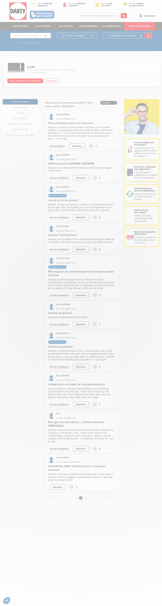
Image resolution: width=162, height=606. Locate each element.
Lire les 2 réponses (59, 177)
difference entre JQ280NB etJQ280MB (71, 163)
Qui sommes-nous (111, 26)
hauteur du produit (60, 313)
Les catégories (20, 26)
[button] (52, 498)
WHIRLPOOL (54, 70)
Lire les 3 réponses (59, 366)
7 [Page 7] (71, 497)
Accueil (16, 42)
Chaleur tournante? (60, 346)
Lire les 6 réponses (59, 249)
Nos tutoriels (43, 26)
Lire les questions (20, 101)
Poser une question (139, 26)
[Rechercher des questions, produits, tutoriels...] (124, 15)
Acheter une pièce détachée (20, 135)
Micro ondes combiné (37, 70)
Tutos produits (20, 107)
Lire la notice (20, 118)
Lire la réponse (57, 146)
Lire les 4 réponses (59, 404)
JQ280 (31, 67)
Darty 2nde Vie (20, 129)
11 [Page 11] (90, 497)
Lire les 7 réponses (59, 217)
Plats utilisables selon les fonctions (70, 123)
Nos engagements (88, 26)
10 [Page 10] (85, 497)
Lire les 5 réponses (59, 295)
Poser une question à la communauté (25, 81)
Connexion (149, 15)
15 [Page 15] (104, 497)
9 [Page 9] (80, 497)
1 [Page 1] (57, 497)
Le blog (20, 112)
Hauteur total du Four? (62, 235)
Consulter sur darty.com (20, 123)
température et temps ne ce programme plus (76, 384)
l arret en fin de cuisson (63, 200)
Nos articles (66, 26)
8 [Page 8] (76, 497)
